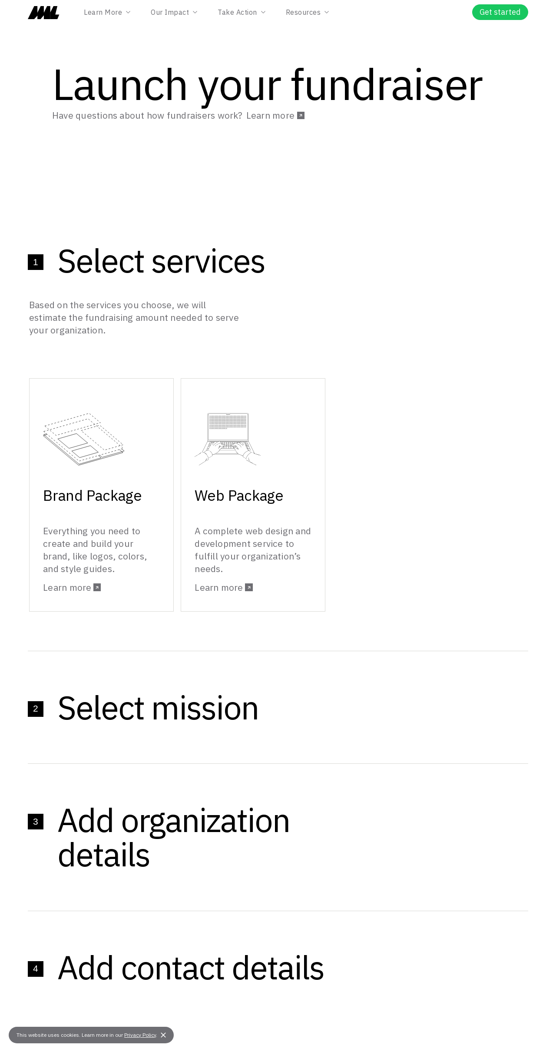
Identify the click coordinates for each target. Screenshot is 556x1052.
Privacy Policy (140, 1035)
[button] (163, 1035)
